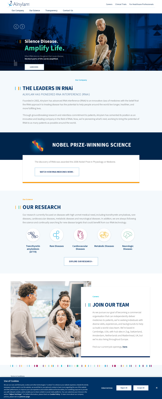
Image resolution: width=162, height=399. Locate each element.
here (125, 346)
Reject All (124, 391)
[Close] (156, 391)
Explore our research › (81, 261)
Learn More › (34, 67)
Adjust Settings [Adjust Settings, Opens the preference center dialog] (107, 391)
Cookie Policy (55, 398)
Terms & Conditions (18, 376)
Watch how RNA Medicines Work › (57, 171)
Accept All (140, 391)
